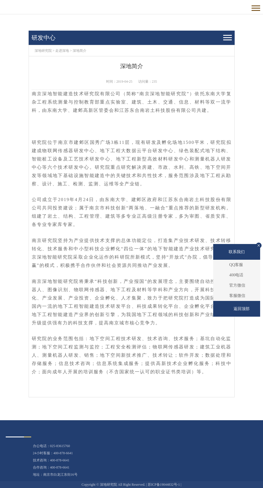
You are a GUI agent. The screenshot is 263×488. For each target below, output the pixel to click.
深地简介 (79, 51)
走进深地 (62, 51)
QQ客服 (236, 265)
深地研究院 (43, 51)
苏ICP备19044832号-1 (164, 485)
